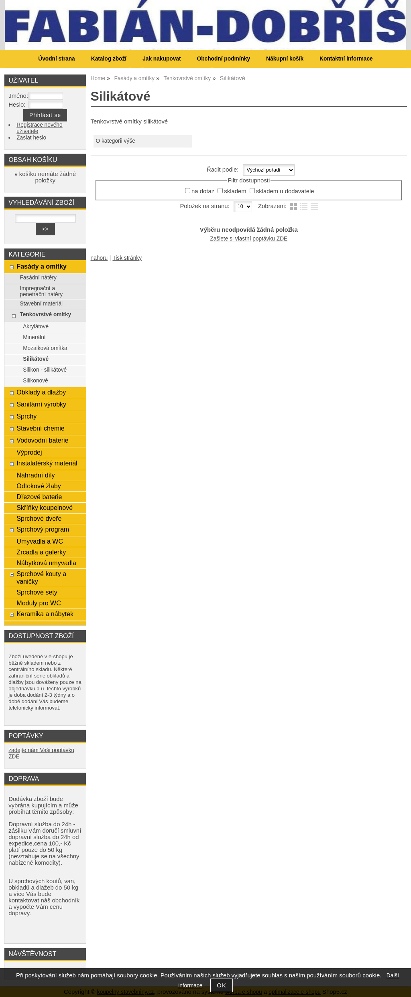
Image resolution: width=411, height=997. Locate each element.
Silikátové (36, 359)
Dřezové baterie (39, 496)
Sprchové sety (36, 592)
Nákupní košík (284, 59)
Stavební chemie (40, 428)
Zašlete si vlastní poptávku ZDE (248, 239)
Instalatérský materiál (46, 463)
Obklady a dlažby (41, 392)
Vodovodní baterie (42, 440)
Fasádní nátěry (38, 278)
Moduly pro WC (38, 603)
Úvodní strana (56, 59)
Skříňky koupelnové (44, 507)
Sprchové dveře (38, 518)
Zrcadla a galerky (41, 552)
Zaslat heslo (31, 138)
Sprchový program (42, 529)
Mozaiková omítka (45, 348)
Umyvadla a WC (39, 541)
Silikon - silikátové (45, 370)
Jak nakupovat (161, 59)
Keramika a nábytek (44, 613)
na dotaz (202, 191)
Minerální (34, 337)
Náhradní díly (35, 475)
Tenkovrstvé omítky (45, 314)
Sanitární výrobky (41, 404)
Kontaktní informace (346, 59)
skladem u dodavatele (285, 191)
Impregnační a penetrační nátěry (41, 291)
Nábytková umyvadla (46, 562)
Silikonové (35, 381)
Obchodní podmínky (223, 59)
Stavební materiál (41, 304)
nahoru (99, 258)
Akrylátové (36, 327)
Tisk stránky (127, 258)
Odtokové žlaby (38, 485)
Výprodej (29, 452)
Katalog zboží (108, 59)
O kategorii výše (115, 141)
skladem (235, 191)
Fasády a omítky (41, 266)
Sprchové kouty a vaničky (41, 577)
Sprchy (26, 416)
